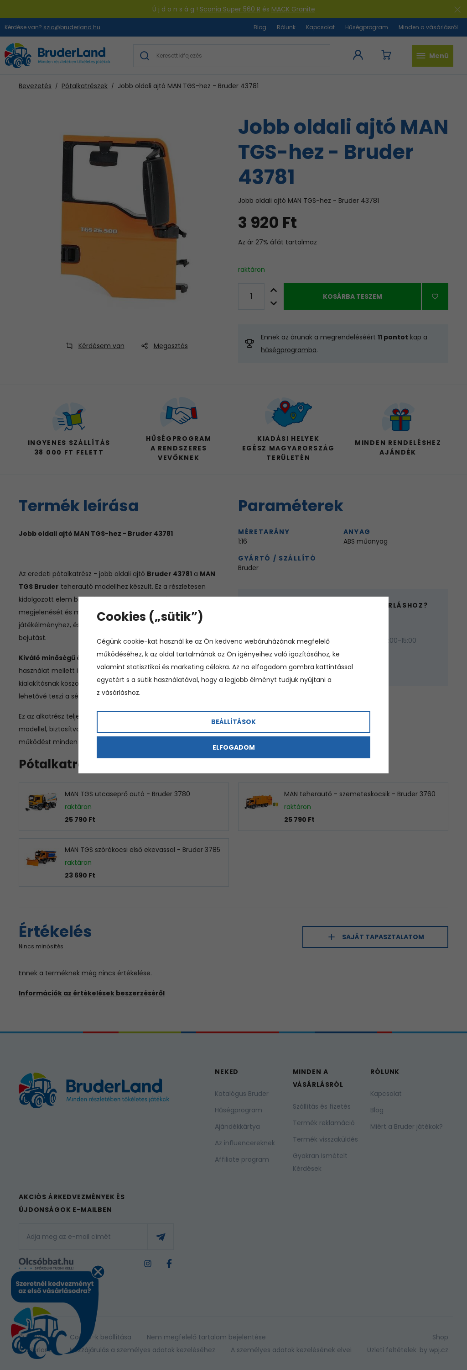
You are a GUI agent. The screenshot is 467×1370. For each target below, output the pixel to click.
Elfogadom (234, 747)
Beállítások (233, 721)
